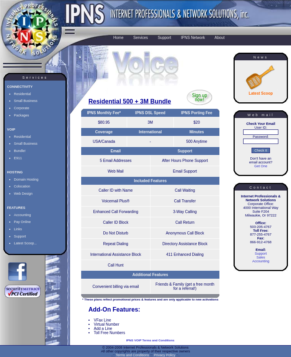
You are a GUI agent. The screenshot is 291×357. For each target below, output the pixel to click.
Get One (260, 166)
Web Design (23, 193)
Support (20, 236)
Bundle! (20, 151)
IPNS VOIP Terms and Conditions (150, 340)
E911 (18, 158)
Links (18, 229)
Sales (261, 257)
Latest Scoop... (25, 243)
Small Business (26, 101)
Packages (21, 115)
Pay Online (22, 222)
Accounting (22, 215)
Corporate (21, 108)
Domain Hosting (26, 179)
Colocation (22, 186)
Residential (22, 94)
